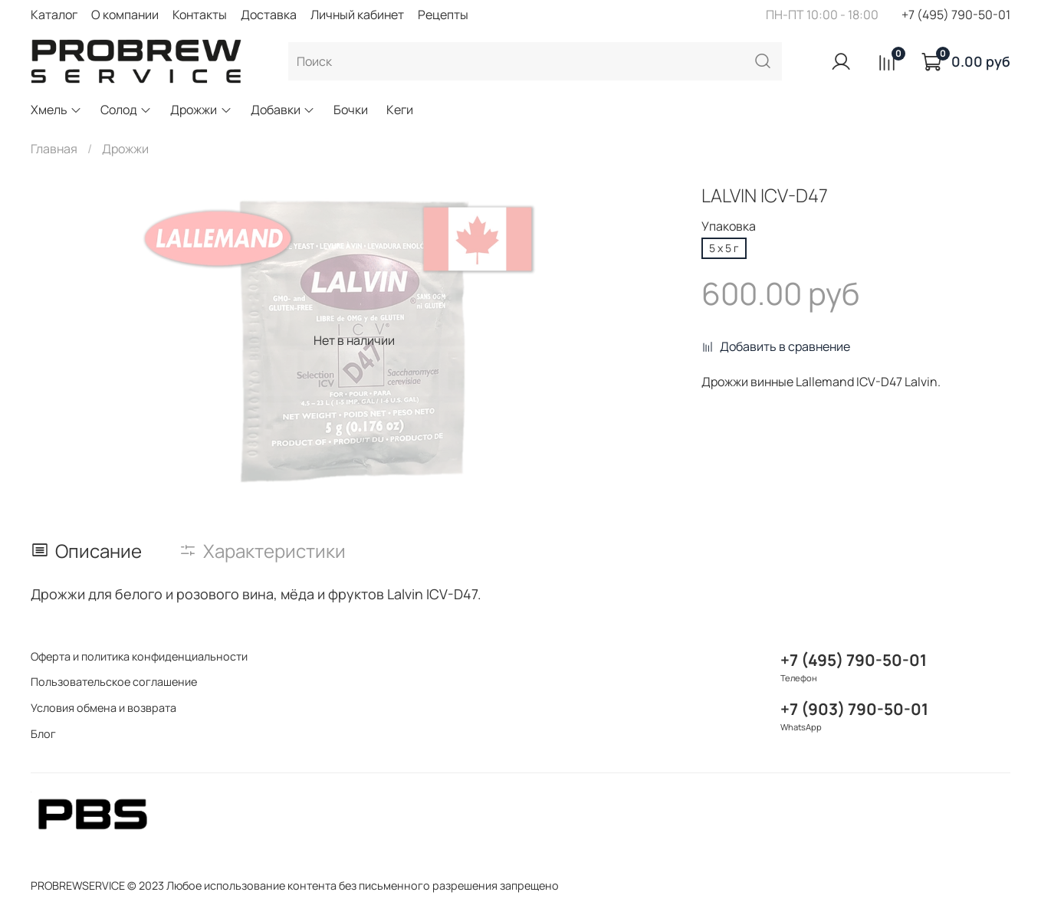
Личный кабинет (357, 14)
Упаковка (728, 226)
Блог (43, 733)
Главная (54, 148)
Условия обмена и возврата (103, 707)
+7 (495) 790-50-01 (955, 14)
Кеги (399, 109)
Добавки (283, 109)
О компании (125, 14)
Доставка (269, 14)
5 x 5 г (724, 248)
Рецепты (443, 14)
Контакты (199, 14)
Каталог (54, 14)
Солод (126, 109)
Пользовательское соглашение (114, 681)
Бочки (350, 109)
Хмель (56, 109)
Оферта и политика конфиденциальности (139, 656)
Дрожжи (201, 109)
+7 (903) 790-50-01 (854, 709)
